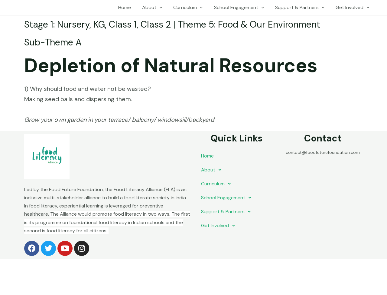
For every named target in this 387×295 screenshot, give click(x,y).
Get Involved (353, 7)
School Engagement (242, 7)
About (158, 7)
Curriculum (193, 7)
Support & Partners (302, 7)
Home (132, 7)
